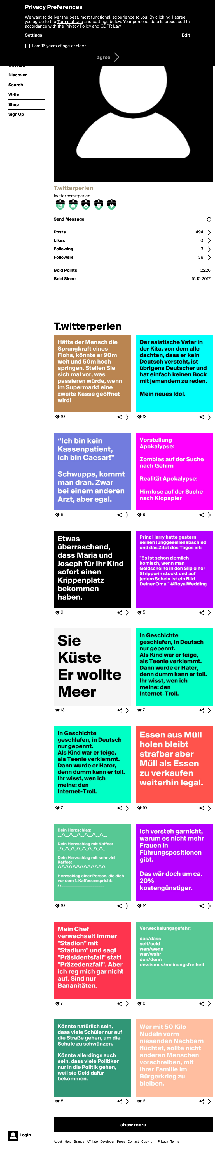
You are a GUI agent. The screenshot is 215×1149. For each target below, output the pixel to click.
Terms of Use (70, 22)
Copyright (148, 1141)
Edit (186, 35)
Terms (174, 1141)
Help (68, 1141)
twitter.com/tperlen (72, 196)
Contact (133, 1141)
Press (121, 1141)
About (58, 1141)
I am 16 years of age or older (59, 46)
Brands (79, 1141)
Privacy (163, 1141)
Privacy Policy (78, 26)
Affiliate (92, 1141)
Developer (107, 1141)
